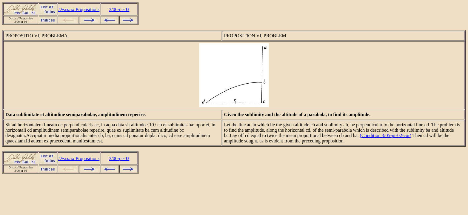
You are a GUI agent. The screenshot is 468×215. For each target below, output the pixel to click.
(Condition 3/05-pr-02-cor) (386, 135)
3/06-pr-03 (119, 9)
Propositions (78, 9)
